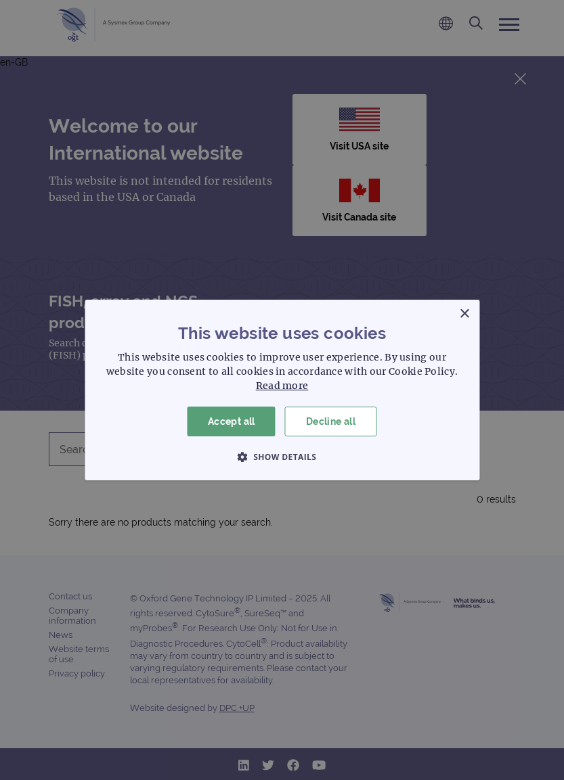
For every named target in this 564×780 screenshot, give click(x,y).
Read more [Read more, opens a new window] (282, 386)
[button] (282, 456)
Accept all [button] (231, 421)
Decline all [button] (330, 421)
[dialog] (282, 390)
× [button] (464, 314)
